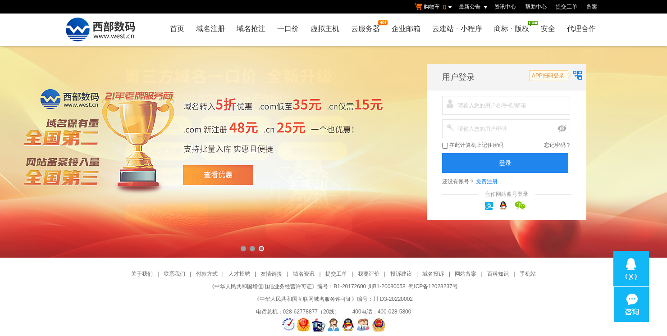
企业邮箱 (406, 28)
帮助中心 (536, 7)
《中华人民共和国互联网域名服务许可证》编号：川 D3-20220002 (333, 299)
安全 (548, 28)
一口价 (288, 28)
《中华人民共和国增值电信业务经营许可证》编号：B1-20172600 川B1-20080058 (307, 286)
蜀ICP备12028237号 (432, 286)
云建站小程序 (457, 28)
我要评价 (368, 274)
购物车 (434, 7)
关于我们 (142, 274)
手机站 (528, 274)
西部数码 (333, 152)
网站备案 (465, 274)
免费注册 (487, 181)
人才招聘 (239, 274)
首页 (177, 28)
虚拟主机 (325, 28)
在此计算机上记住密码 (472, 145)
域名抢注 (251, 28)
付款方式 (207, 274)
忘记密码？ (557, 145)
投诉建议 (401, 274)
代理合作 (581, 28)
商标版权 (514, 26)
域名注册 (210, 28)
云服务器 (367, 26)
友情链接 (271, 274)
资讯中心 (505, 7)
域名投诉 (433, 274)
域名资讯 (304, 274)
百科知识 (498, 274)
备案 (591, 7)
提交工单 (566, 7)
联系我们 (174, 274)
